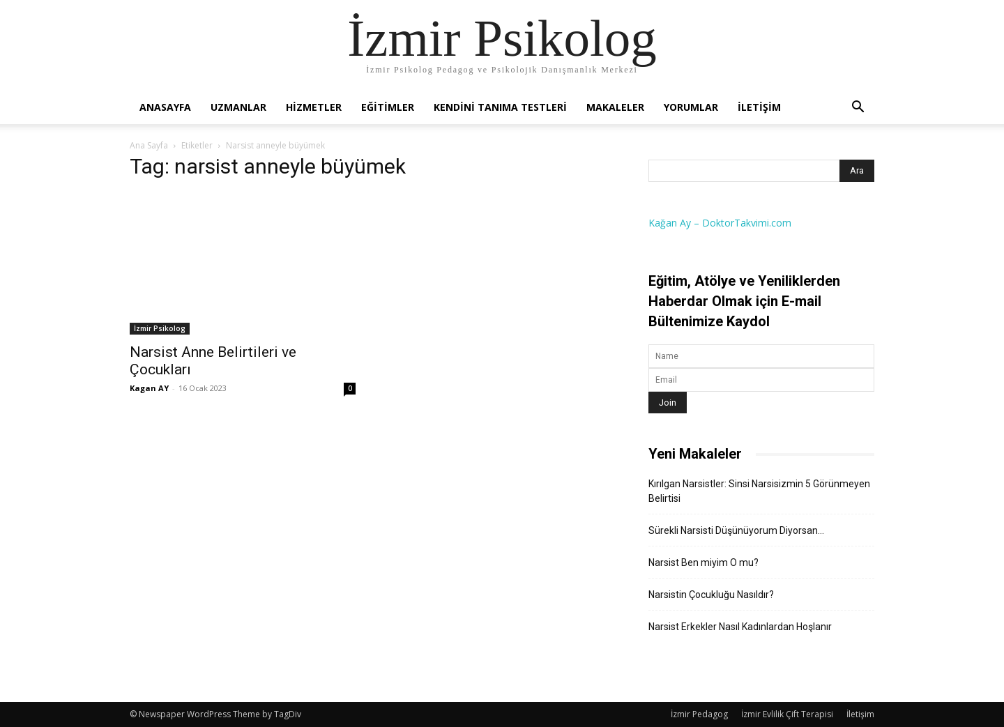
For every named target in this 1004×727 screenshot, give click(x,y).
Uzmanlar (238, 107)
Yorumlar (691, 107)
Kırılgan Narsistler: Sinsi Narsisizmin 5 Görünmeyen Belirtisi (759, 491)
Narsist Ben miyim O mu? (703, 562)
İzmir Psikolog (159, 328)
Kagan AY (149, 388)
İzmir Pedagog (699, 714)
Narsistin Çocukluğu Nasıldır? (711, 594)
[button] (857, 108)
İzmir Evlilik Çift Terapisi (787, 714)
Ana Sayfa (149, 145)
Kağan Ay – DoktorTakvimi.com (719, 222)
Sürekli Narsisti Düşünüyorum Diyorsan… (736, 530)
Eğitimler (387, 107)
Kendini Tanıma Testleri (500, 107)
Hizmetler (314, 107)
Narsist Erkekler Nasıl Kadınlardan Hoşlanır (740, 626)
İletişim (759, 107)
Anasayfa (165, 107)
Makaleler (615, 107)
